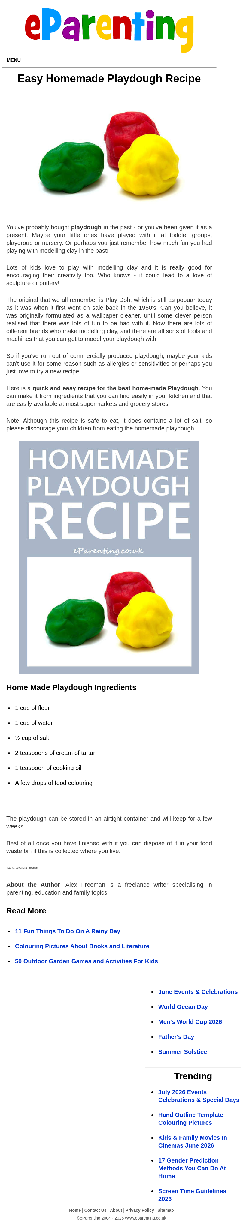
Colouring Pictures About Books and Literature (82, 946)
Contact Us (95, 1210)
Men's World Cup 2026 (190, 1021)
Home (75, 1210)
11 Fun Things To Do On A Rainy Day (67, 931)
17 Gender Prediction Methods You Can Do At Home (192, 1168)
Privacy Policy (140, 1210)
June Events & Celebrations (198, 991)
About (116, 1210)
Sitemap (165, 1210)
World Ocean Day (183, 1006)
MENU (14, 60)
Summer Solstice (182, 1051)
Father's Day (176, 1036)
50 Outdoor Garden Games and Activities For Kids (86, 961)
